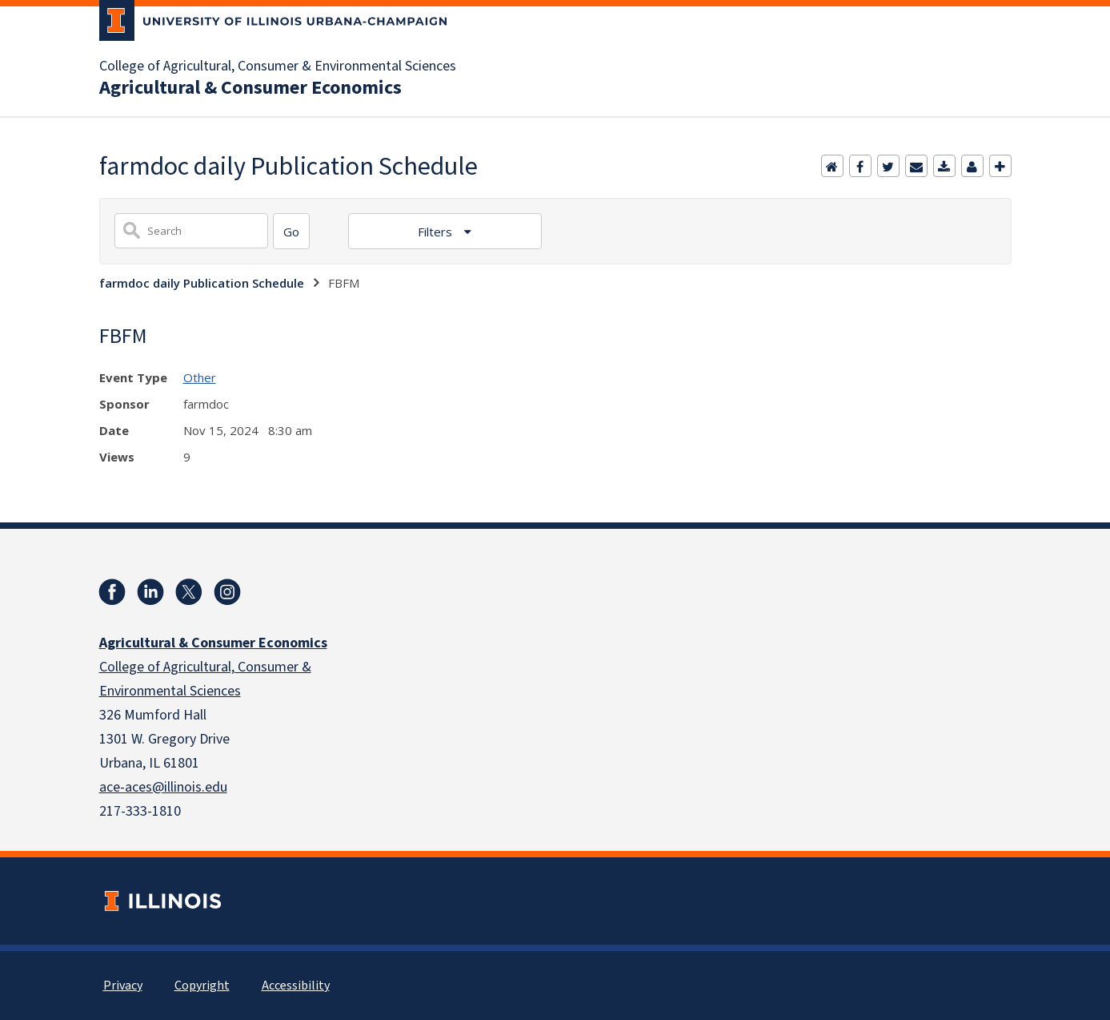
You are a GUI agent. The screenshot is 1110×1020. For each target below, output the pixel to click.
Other (199, 377)
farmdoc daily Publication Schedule (201, 283)
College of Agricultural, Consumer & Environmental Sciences (277, 66)
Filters (436, 232)
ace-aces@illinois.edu (163, 787)
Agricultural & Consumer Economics (250, 88)
